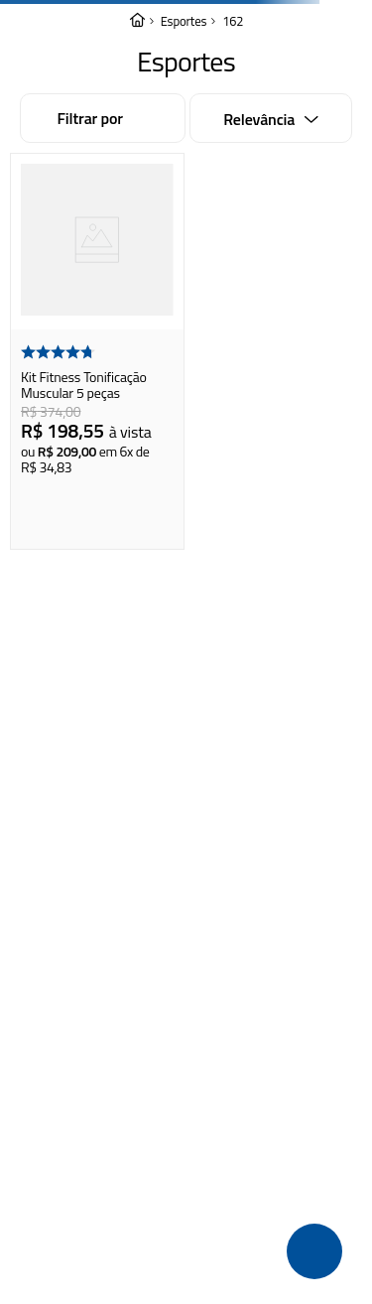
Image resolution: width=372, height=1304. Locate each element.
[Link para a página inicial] (137, 21)
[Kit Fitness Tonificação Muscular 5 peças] (97, 351)
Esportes (184, 21)
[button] (314, 1251)
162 (232, 21)
